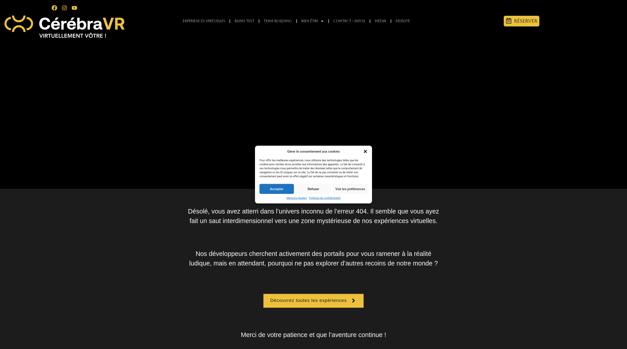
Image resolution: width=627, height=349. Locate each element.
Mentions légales (297, 198)
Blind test (244, 21)
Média (380, 21)
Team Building (278, 21)
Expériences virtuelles (204, 21)
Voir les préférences (350, 189)
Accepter (276, 189)
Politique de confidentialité (325, 198)
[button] (365, 151)
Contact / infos (349, 21)
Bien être (312, 21)
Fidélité (403, 21)
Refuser (313, 189)
